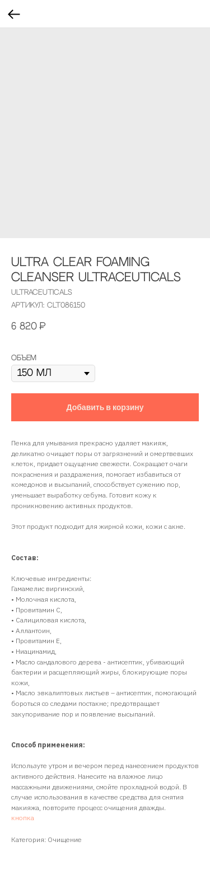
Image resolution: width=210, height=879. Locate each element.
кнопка (22, 817)
